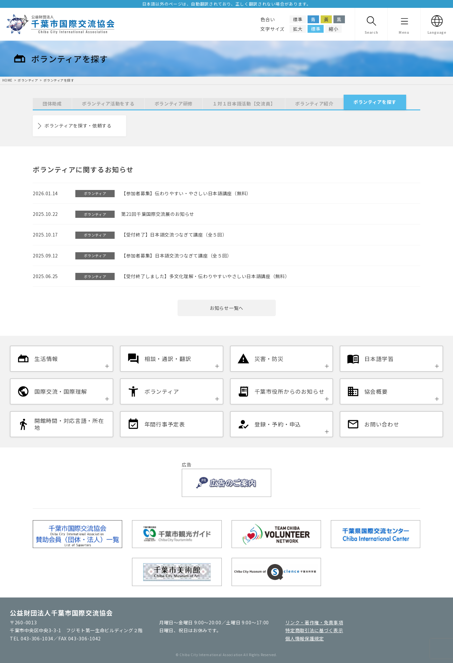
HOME (7, 80)
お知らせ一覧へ (226, 308)
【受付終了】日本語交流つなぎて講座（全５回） (174, 234)
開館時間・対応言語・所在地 (69, 424)
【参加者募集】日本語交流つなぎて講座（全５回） (176, 255)
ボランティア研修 (174, 103)
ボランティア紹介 (314, 103)
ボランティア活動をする (108, 103)
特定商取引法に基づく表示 (314, 630)
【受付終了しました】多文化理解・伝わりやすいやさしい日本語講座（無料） (205, 276)
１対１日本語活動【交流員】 (244, 103)
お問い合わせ (381, 424)
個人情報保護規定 (304, 638)
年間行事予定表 (164, 424)
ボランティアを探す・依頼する (78, 125)
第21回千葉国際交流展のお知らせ (157, 214)
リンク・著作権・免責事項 (314, 622)
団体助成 (52, 103)
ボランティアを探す (59, 80)
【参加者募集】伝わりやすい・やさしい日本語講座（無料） (186, 193)
